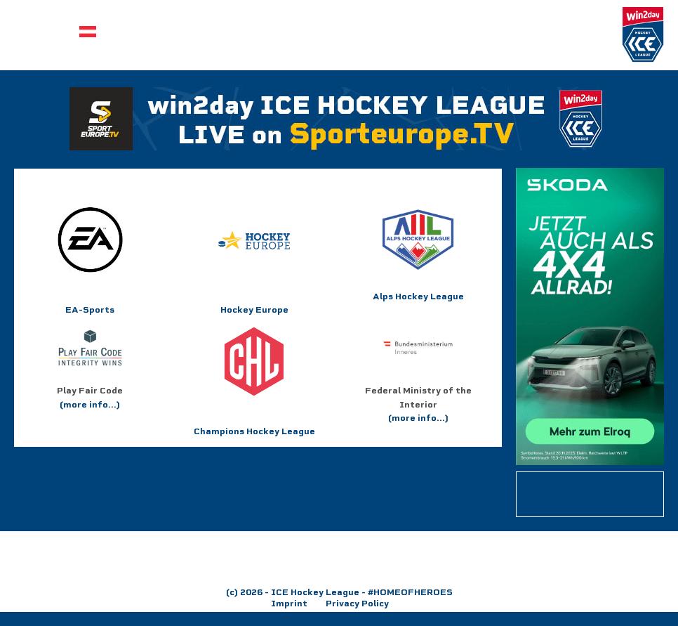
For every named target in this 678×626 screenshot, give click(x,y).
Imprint (289, 603)
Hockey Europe (254, 309)
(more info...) (90, 404)
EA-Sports (90, 259)
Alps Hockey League (418, 252)
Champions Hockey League (254, 380)
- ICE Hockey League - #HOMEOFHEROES (357, 592)
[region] (339, 558)
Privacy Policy (357, 603)
